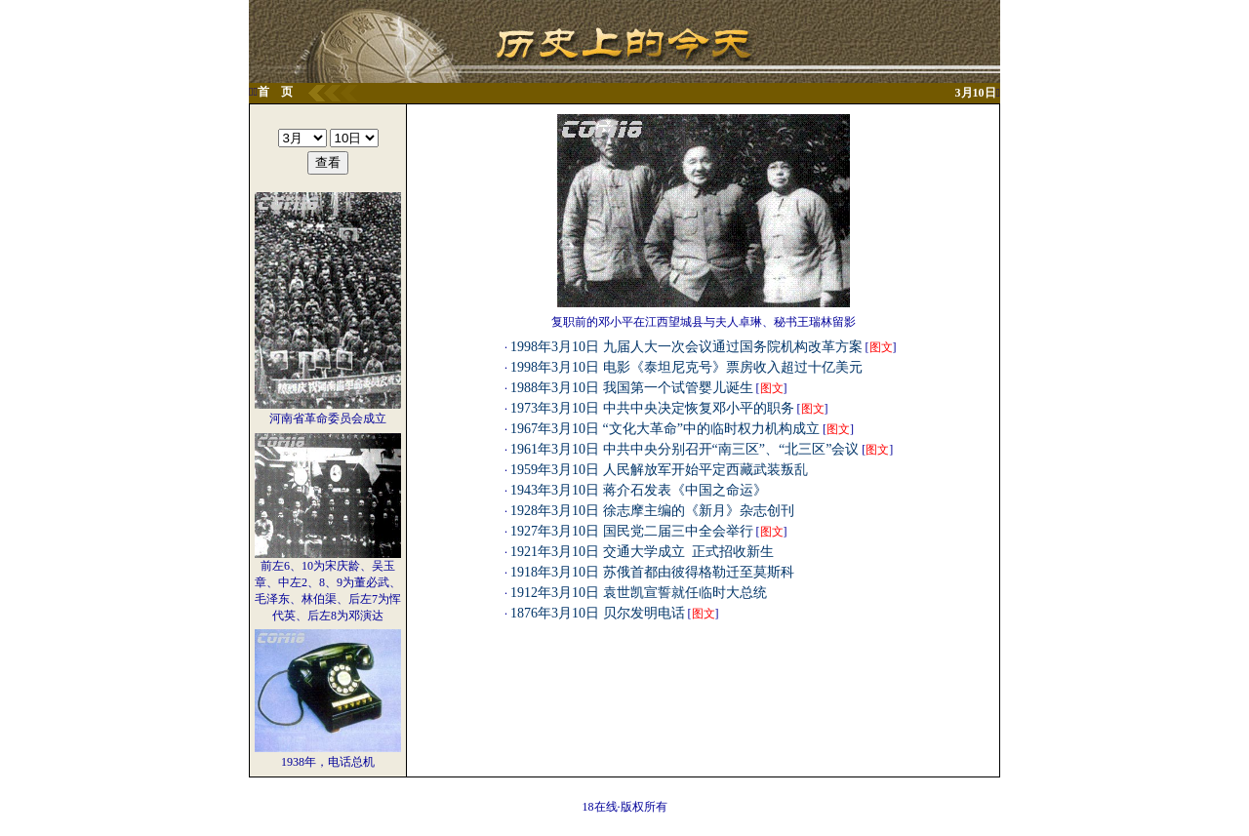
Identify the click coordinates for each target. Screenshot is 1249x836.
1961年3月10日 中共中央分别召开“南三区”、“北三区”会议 (684, 449)
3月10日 (975, 93)
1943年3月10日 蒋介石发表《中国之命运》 (638, 490)
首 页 (275, 92)
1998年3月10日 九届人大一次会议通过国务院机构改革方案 (686, 346)
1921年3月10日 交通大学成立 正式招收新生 (642, 551)
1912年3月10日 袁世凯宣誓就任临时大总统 (638, 592)
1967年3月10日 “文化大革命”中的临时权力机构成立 (665, 428)
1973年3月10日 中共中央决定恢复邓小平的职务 (652, 408)
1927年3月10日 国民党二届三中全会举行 (631, 531)
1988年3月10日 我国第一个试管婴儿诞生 (631, 387)
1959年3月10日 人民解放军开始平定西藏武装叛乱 (659, 469)
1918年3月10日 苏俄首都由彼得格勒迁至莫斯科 (652, 572)
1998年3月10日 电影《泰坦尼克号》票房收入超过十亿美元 (686, 367)
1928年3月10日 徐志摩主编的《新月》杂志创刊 (652, 510)
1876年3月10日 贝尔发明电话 (597, 613)
